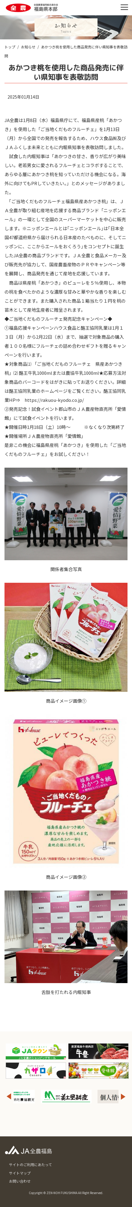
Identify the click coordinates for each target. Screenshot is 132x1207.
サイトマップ (20, 1172)
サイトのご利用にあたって (30, 1164)
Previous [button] (8, 1096)
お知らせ (28, 46)
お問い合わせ (20, 1181)
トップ (9, 46)
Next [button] (123, 1096)
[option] (66, 1096)
